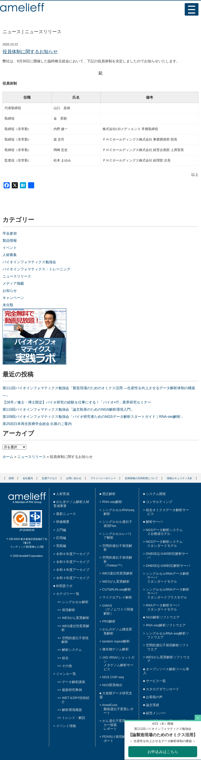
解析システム (72, 650)
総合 (65, 658)
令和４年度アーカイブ (72, 570)
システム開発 (156, 494)
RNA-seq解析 (112, 502)
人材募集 (10, 255)
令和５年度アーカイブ (72, 562)
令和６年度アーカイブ (72, 554)
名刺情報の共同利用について (141, 478)
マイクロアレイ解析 (117, 597)
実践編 (61, 546)
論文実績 (152, 705)
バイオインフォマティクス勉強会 (29, 262)
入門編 (61, 530)
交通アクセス (49, 478)
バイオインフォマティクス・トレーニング (36, 269)
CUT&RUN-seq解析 (116, 589)
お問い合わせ (73, 478)
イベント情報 (66, 726)
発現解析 (68, 610)
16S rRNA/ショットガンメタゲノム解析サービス (118, 663)
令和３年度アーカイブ (72, 578)
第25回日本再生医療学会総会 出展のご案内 (37, 424)
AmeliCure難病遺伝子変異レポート (117, 709)
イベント (10, 248)
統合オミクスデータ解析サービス (167, 512)
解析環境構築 (72, 710)
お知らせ (10, 291)
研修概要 (62, 522)
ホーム (8, 457)
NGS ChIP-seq (113, 677)
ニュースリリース (17, 276)
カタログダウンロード (162, 689)
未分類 (8, 305)
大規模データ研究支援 (115, 695)
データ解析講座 (73, 682)
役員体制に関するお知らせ (30, 51)
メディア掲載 (13, 283)
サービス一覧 (156, 681)
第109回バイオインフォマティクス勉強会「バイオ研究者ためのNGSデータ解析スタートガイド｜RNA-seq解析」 (93, 416)
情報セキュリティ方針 (179, 478)
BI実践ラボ (64, 586)
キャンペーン (13, 298)
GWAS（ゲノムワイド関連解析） (117, 609)
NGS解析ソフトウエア (163, 617)
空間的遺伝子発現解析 (75, 640)
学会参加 (10, 233)
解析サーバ (154, 522)
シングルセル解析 (75, 602)
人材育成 (62, 494)
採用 (11, 478)
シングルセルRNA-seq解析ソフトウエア (167, 635)
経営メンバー (156, 713)
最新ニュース (66, 514)
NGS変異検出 (112, 685)
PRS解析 (109, 621)
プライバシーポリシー (103, 478)
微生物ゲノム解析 (115, 649)
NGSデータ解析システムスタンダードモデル (164, 543)
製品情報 (10, 240)
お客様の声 (154, 697)
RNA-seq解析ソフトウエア (166, 625)
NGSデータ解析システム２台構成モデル (164, 532)
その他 (67, 666)
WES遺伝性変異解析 (117, 573)
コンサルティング (159, 502)
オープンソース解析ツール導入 (166, 671)
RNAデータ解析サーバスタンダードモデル (162, 607)
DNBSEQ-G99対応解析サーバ (168, 566)
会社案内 (28, 478)
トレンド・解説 (73, 718)
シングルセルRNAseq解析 (118, 512)
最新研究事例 (72, 690)
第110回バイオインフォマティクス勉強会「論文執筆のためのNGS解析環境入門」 (68, 409)
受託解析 (109, 494)
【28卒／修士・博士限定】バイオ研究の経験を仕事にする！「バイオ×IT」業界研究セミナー (77, 402)
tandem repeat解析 (116, 641)
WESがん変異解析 (75, 618)
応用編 (61, 538)
